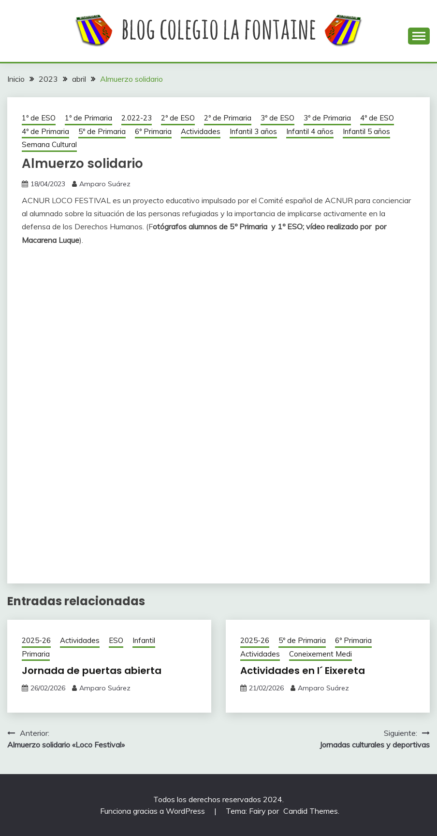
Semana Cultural (49, 144)
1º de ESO (39, 117)
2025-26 (36, 640)
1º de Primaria (88, 117)
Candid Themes (310, 811)
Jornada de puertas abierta (91, 670)
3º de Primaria (327, 117)
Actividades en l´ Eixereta (302, 670)
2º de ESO (178, 117)
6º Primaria (153, 131)
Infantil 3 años (253, 131)
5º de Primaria (102, 131)
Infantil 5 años (366, 131)
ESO (116, 640)
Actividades (200, 131)
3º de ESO (277, 117)
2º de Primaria (227, 117)
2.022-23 (136, 117)
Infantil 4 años (310, 131)
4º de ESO (377, 117)
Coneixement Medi (320, 653)
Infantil (143, 640)
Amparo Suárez (105, 183)
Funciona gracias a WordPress (153, 811)
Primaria (36, 653)
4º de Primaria (45, 131)
